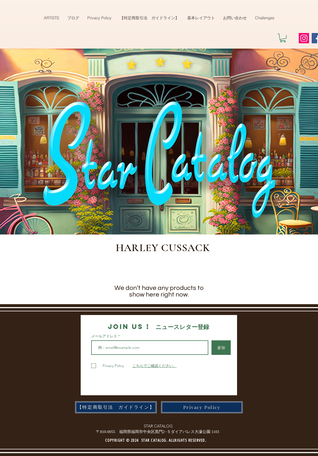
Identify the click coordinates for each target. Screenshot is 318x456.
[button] (283, 38)
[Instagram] (304, 38)
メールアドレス (104, 336)
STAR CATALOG (158, 426)
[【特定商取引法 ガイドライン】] (116, 407)
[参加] (221, 347)
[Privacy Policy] (202, 407)
